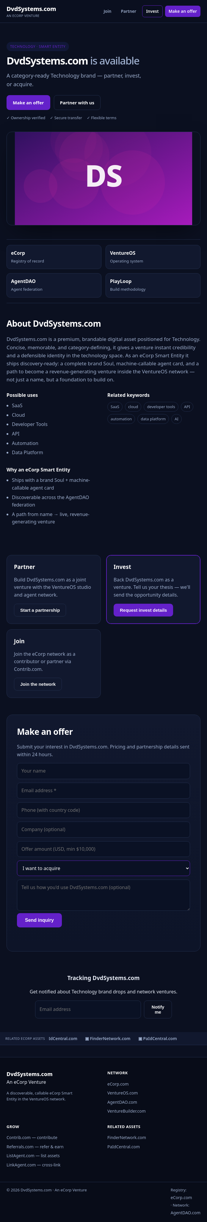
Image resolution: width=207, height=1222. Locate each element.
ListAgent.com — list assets (33, 1155)
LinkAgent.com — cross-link (34, 1165)
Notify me (158, 1009)
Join (108, 11)
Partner (128, 11)
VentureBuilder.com (126, 1111)
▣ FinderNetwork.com (108, 1038)
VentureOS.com (122, 1093)
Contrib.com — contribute (32, 1137)
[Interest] (103, 868)
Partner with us (77, 103)
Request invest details (143, 610)
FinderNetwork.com (126, 1137)
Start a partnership (40, 610)
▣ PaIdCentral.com (58, 1038)
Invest (152, 11)
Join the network (38, 684)
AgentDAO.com (122, 1102)
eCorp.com (118, 1084)
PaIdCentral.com (123, 1146)
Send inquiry (39, 920)
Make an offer (183, 11)
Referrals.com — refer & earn (35, 1146)
